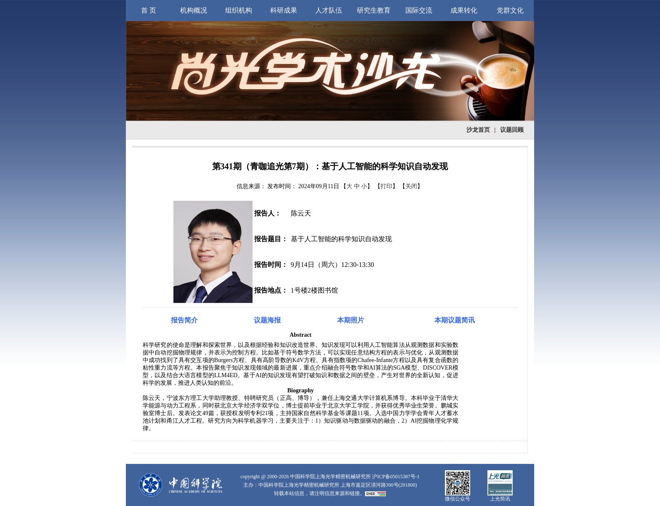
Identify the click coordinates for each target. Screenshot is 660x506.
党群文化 (510, 10)
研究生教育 (374, 10)
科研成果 (283, 10)
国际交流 (418, 10)
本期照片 (350, 320)
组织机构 (238, 10)
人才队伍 (328, 10)
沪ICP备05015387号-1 (396, 476)
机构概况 (193, 10)
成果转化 (463, 10)
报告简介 (184, 320)
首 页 (148, 10)
